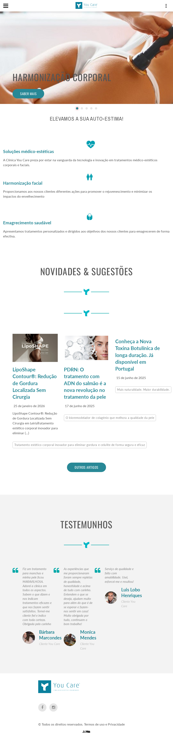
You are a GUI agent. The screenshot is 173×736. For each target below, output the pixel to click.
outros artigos (86, 466)
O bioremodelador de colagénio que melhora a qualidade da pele (110, 417)
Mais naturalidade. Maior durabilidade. (143, 389)
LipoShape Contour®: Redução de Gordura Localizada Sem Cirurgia (35, 383)
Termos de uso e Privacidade (104, 711)
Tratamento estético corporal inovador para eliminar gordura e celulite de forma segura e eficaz (79, 444)
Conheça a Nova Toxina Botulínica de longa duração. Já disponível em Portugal (137, 354)
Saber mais (28, 93)
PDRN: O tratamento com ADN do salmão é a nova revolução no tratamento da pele (85, 383)
